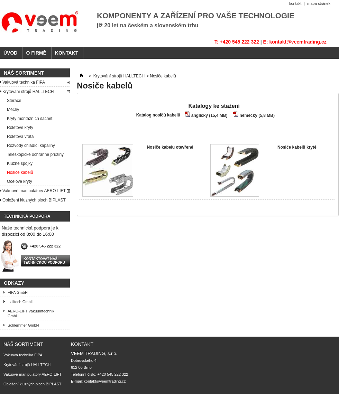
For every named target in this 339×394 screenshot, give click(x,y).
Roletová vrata (20, 136)
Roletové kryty (20, 127)
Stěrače (14, 100)
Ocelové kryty (19, 181)
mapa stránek (318, 3)
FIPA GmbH (18, 292)
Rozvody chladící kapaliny (31, 145)
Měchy (13, 109)
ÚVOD (10, 53)
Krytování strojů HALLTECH (28, 91)
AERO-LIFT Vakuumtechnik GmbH (31, 313)
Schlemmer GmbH (23, 325)
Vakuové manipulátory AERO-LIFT (34, 190)
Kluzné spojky (20, 163)
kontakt (295, 3)
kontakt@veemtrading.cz (105, 381)
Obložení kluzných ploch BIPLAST (34, 200)
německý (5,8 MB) (257, 115)
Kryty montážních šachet (29, 118)
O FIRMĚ (36, 53)
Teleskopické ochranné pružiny (35, 154)
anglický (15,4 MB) (209, 115)
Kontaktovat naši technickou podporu (44, 260)
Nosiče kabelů (20, 172)
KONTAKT (66, 53)
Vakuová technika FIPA (23, 82)
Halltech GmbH (21, 302)
